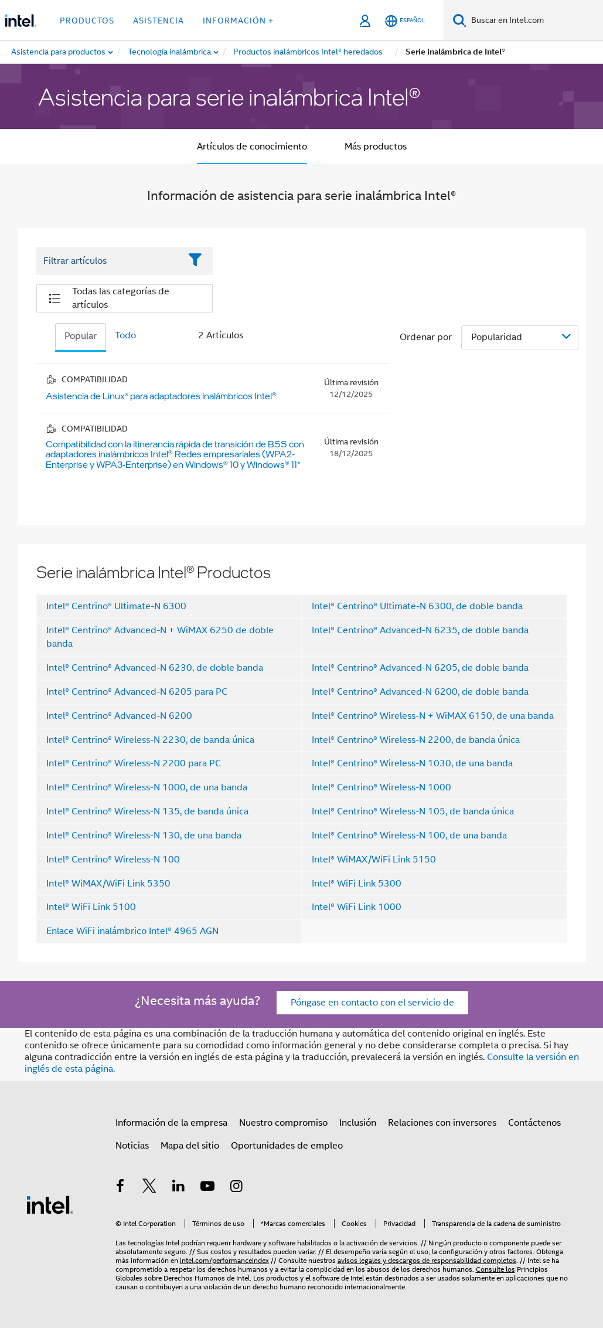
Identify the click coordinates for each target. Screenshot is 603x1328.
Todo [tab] (125, 335)
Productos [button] (87, 20)
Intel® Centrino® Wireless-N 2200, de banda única (416, 740)
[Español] (405, 21)
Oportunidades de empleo (287, 1146)
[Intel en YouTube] (207, 1187)
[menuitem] (170, 52)
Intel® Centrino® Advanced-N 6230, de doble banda (154, 668)
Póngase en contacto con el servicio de (372, 1002)
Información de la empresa (171, 1123)
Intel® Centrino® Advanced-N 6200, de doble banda (420, 692)
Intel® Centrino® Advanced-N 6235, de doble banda (420, 630)
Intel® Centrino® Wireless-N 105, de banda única (413, 811)
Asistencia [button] (158, 20)
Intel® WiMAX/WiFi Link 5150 (374, 859)
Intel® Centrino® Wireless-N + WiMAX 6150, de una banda (433, 716)
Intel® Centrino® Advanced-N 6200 (119, 716)
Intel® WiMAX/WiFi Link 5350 (108, 883)
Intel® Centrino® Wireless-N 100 (113, 859)
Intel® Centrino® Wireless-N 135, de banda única (147, 811)
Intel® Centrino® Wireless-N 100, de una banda (409, 835)
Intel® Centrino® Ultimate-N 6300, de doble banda (417, 606)
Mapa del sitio (190, 1146)
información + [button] (238, 20)
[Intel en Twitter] (149, 1187)
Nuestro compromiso (283, 1123)
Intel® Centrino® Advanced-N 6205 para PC (136, 692)
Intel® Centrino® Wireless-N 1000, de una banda (146, 787)
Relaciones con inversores (442, 1123)
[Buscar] (459, 20)
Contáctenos (534, 1123)
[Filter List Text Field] (108, 261)
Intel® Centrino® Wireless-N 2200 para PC (133, 763)
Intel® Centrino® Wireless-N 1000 (381, 787)
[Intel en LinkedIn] (179, 1187)
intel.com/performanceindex (224, 1260)
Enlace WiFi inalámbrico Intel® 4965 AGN (132, 931)
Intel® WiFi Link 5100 (91, 907)
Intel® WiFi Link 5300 (356, 883)
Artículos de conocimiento (252, 146)
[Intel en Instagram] (237, 1187)
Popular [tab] (80, 336)
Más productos (376, 146)
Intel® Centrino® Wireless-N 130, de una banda (143, 835)
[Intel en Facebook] (121, 1187)
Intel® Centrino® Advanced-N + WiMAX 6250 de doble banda (160, 637)
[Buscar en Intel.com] (534, 20)
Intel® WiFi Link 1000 (356, 907)
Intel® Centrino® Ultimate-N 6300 (116, 606)
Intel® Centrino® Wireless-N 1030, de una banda (412, 763)
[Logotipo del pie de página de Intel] (49, 1204)
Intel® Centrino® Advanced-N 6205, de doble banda (420, 668)
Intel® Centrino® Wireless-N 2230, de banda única (150, 740)
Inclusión (357, 1123)
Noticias (132, 1146)
